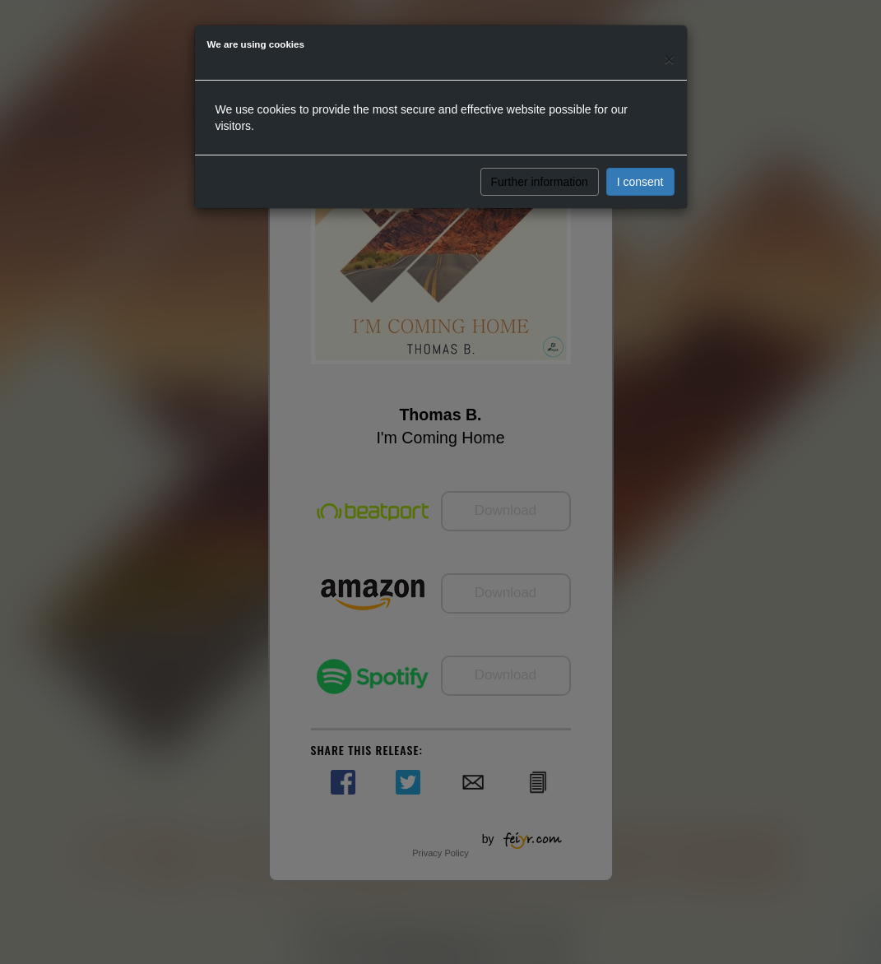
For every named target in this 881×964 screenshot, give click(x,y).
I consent (640, 181)
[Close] (669, 58)
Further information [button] (539, 181)
